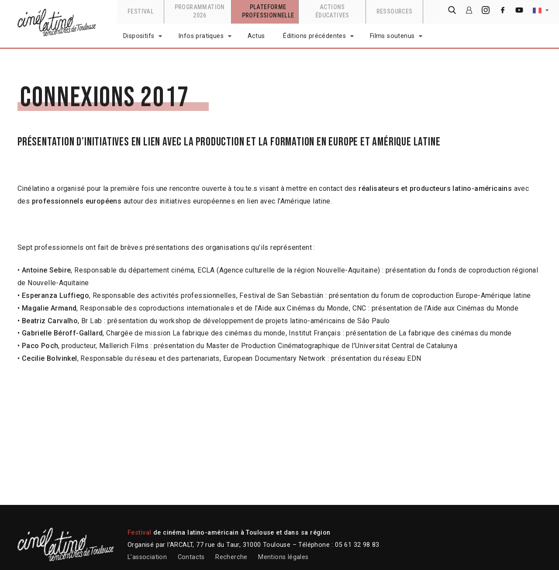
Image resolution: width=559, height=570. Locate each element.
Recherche (231, 557)
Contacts (191, 557)
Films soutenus (392, 36)
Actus (256, 36)
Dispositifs (138, 36)
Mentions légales (283, 557)
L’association (147, 557)
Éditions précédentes (314, 36)
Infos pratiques (201, 36)
